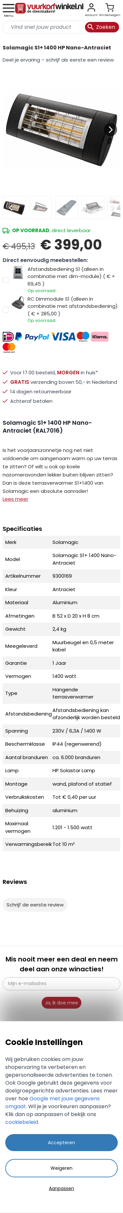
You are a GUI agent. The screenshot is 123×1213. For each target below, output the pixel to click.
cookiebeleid (21, 1122)
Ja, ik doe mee (61, 1002)
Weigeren (61, 1168)
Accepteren (61, 1142)
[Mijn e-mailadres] (61, 983)
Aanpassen (61, 1188)
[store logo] (49, 10)
